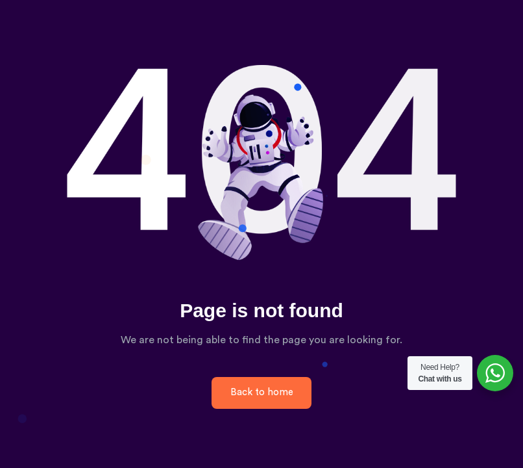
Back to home (261, 392)
